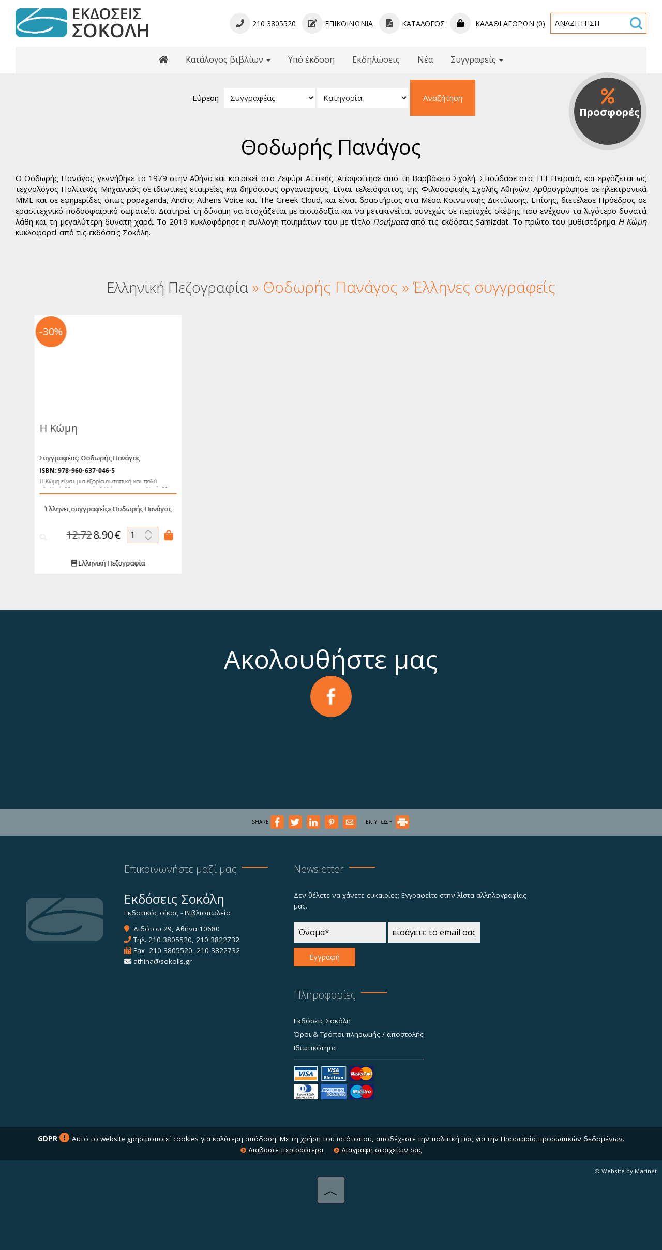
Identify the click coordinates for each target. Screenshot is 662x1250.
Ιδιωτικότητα (315, 1047)
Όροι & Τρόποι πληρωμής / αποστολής (359, 1034)
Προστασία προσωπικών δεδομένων (562, 1138)
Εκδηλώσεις (376, 59)
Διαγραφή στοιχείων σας (378, 1149)
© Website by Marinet (625, 1171)
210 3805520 (170, 939)
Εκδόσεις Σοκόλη (322, 1020)
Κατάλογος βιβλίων (228, 59)
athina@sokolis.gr (162, 961)
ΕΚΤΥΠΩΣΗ (387, 821)
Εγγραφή (324, 957)
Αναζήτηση (442, 98)
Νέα (425, 59)
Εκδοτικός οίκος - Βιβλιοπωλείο (177, 912)
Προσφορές (609, 103)
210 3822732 (217, 939)
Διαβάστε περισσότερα (281, 1149)
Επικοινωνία (337, 23)
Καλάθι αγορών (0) (497, 23)
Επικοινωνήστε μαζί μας (180, 869)
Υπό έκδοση (311, 59)
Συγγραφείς (476, 59)
